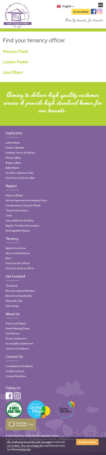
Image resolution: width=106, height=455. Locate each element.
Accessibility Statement (19, 343)
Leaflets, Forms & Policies (20, 152)
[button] (65, 6)
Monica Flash (15, 51)
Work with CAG (14, 301)
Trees (9, 215)
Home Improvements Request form (26, 200)
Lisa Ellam (13, 72)
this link (26, 449)
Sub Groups (12, 306)
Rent (8, 258)
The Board (12, 285)
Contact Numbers (16, 376)
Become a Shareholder (19, 295)
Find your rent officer (17, 263)
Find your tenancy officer (20, 268)
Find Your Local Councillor (20, 178)
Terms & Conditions (17, 348)
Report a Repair (14, 195)
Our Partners (13, 333)
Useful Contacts (15, 371)
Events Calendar (15, 147)
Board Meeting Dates (18, 328)
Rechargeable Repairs (18, 230)
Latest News (13, 142)
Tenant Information (17, 210)
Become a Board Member (20, 290)
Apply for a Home (16, 248)
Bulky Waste (12, 167)
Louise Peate (15, 61)
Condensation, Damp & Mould (23, 205)
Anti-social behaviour (18, 253)
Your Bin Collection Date (19, 172)
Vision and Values (16, 323)
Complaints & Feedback (19, 366)
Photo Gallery (13, 157)
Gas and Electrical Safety (20, 220)
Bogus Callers (13, 162)
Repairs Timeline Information (22, 225)
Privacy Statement (16, 338)
